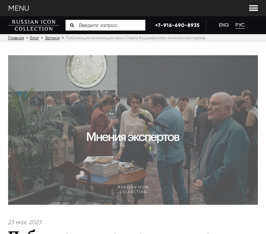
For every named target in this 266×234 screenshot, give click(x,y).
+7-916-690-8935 (175, 25)
